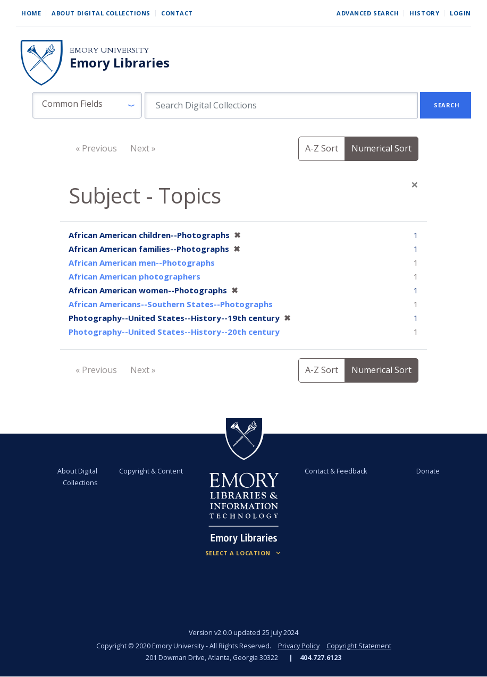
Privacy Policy (299, 645)
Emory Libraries (120, 62)
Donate (428, 471)
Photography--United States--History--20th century (174, 331)
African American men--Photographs (142, 262)
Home (31, 13)
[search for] (281, 105)
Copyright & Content (151, 471)
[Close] (414, 184)
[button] (87, 105)
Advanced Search (368, 13)
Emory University (109, 50)
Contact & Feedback (336, 471)
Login (460, 13)
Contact (177, 13)
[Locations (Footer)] (243, 553)
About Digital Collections (101, 13)
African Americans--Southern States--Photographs (171, 304)
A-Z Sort (321, 148)
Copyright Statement (358, 645)
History (424, 13)
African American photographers (134, 276)
